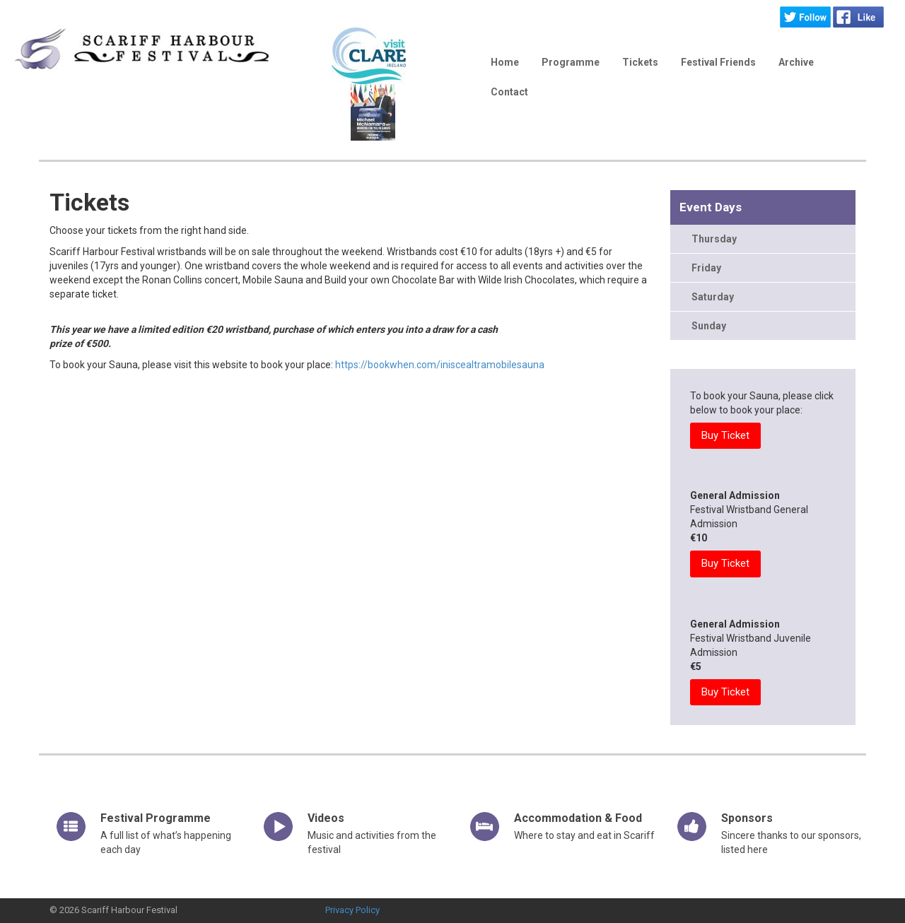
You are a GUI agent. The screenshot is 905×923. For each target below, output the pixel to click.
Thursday (714, 239)
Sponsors (747, 818)
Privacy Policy (352, 910)
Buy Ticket (725, 435)
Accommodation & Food (578, 818)
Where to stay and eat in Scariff (584, 835)
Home (505, 62)
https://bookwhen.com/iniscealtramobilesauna (439, 364)
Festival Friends (718, 62)
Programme (571, 62)
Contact (509, 92)
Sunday (708, 325)
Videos (326, 818)
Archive (796, 62)
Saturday (712, 296)
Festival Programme (155, 818)
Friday (706, 268)
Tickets (640, 62)
